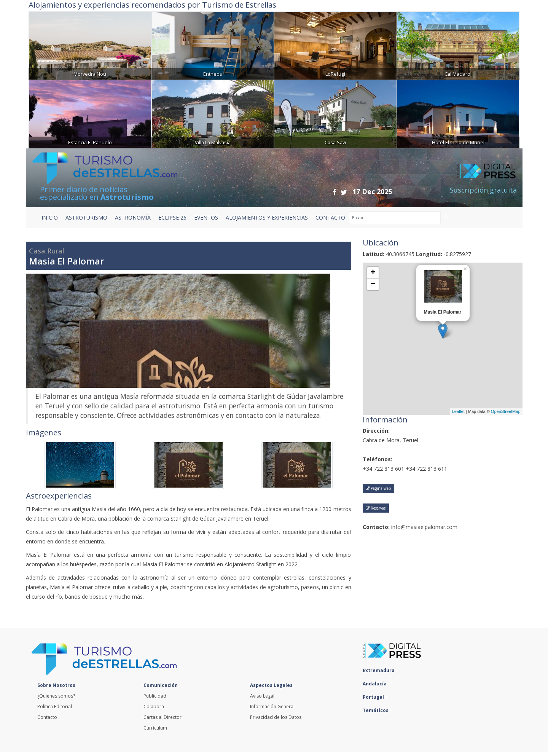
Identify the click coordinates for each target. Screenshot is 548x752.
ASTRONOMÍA (133, 217)
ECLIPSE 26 (172, 217)
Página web (378, 488)
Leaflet (458, 411)
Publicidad (154, 696)
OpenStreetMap (506, 411)
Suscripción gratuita (483, 189)
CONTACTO (330, 217)
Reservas (376, 508)
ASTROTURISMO (86, 217)
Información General (272, 706)
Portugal (375, 697)
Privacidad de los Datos (275, 717)
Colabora (153, 706)
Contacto (47, 717)
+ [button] (372, 273)
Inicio (49, 217)
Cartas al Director (162, 717)
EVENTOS (206, 217)
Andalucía (376, 683)
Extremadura (380, 670)
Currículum (155, 728)
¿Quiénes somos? (56, 696)
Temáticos (377, 710)
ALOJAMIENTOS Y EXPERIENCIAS (267, 217)
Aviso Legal (262, 696)
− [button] (372, 284)
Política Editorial (54, 706)
